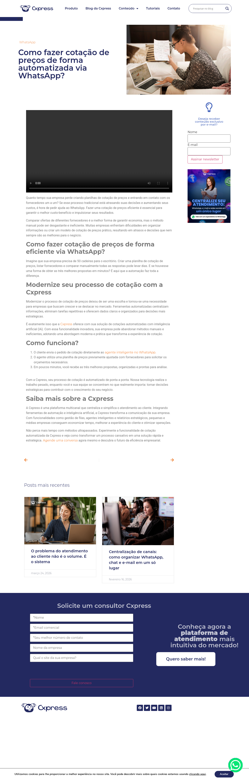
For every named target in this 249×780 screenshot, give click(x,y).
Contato (173, 8)
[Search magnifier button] (227, 8)
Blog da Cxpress (98, 8)
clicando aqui (197, 774)
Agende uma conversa (60, 440)
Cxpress (66, 324)
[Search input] (208, 8)
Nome (192, 132)
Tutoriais (153, 8)
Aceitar (224, 774)
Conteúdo (128, 8)
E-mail (193, 144)
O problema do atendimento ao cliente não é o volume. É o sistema (59, 556)
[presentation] (59, 670)
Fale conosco (81, 683)
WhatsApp (27, 42)
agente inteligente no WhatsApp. (130, 352)
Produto (71, 8)
